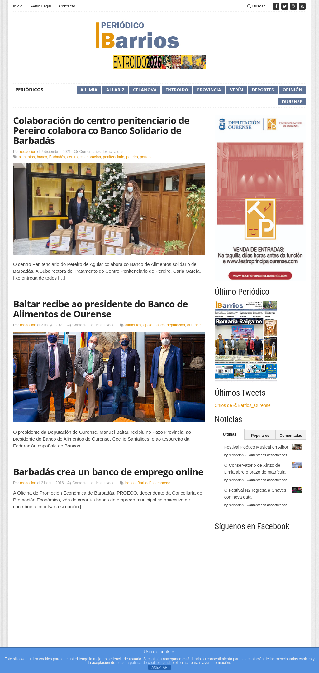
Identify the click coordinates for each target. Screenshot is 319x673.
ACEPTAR (159, 667)
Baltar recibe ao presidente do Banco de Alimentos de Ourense (100, 308)
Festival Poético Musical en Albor (256, 447)
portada (146, 157)
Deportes (263, 90)
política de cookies (145, 663)
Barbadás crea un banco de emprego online (108, 471)
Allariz (115, 90)
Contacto (67, 6)
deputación (176, 325)
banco (42, 157)
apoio (147, 325)
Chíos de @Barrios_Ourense (243, 405)
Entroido (176, 90)
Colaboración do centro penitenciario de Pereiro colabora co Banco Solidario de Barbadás (101, 130)
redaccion (28, 151)
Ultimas (229, 434)
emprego (162, 483)
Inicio (17, 6)
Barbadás (57, 157)
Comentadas (291, 435)
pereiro (132, 157)
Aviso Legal (40, 6)
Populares (260, 435)
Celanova (145, 90)
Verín (236, 90)
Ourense (292, 102)
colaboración (90, 157)
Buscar (256, 6)
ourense (194, 325)
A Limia (89, 90)
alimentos (27, 157)
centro (72, 157)
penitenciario (113, 157)
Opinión (292, 90)
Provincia (209, 90)
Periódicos (29, 89)
